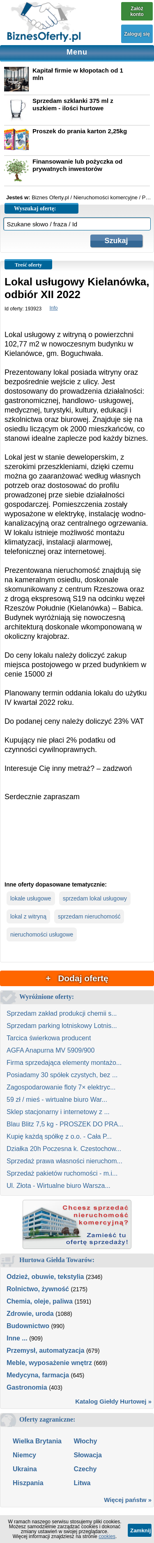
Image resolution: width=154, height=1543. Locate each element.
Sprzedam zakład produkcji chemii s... (62, 1013)
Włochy (85, 1441)
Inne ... (17, 1338)
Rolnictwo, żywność (38, 1288)
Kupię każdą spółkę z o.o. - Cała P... (59, 1136)
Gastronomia (27, 1387)
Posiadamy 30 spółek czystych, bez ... (62, 1074)
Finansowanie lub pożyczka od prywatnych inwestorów (77, 165)
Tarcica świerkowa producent (49, 1038)
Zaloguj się (137, 34)
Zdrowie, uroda (30, 1313)
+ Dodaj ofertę (77, 978)
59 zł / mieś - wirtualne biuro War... (57, 1099)
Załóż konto (137, 11)
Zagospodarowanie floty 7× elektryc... (61, 1087)
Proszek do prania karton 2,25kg (79, 131)
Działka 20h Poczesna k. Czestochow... (64, 1148)
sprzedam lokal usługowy (95, 898)
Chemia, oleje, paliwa (40, 1301)
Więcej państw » (128, 1499)
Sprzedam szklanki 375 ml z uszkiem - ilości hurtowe (72, 104)
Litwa (82, 1482)
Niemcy (24, 1455)
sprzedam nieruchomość (89, 916)
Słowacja (87, 1455)
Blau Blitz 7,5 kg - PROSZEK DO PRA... (65, 1124)
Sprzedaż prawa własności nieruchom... (64, 1161)
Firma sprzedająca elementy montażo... (64, 1062)
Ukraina (25, 1469)
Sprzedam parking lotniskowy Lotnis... (62, 1025)
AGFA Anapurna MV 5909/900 (50, 1050)
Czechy (85, 1469)
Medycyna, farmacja (38, 1375)
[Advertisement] (77, 847)
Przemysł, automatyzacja (45, 1350)
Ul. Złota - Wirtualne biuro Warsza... (58, 1185)
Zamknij (140, 1530)
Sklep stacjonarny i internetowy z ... (58, 1111)
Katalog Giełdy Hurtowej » (113, 1401)
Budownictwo (28, 1325)
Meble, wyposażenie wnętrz (49, 1362)
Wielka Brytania (37, 1441)
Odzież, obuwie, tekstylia (45, 1276)
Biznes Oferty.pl (50, 197)
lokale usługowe (30, 898)
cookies (107, 1536)
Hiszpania (28, 1482)
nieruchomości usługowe (41, 934)
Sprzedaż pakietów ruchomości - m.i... (62, 1173)
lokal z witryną (28, 916)
